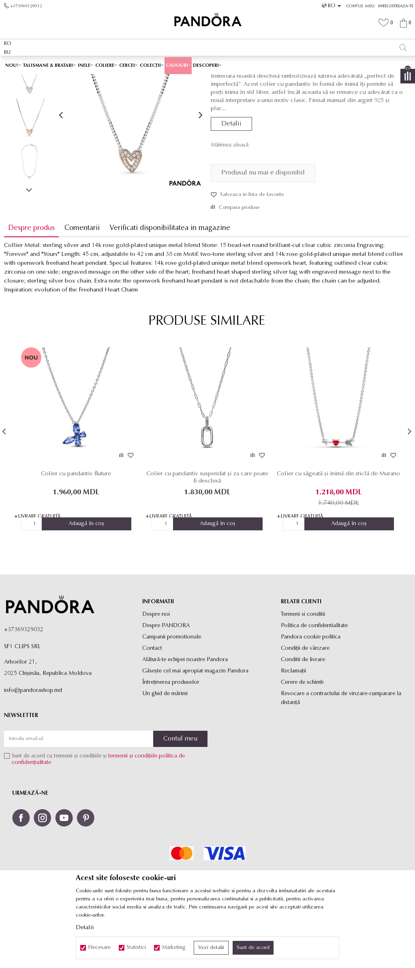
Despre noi (156, 671)
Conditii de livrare (303, 716)
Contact (152, 705)
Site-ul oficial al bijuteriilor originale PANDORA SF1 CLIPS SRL (68, 79)
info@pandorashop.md (33, 747)
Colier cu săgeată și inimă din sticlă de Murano (337, 534)
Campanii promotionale (171, 694)
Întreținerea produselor (170, 739)
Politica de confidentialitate (314, 682)
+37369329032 (23, 686)
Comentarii (82, 285)
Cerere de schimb (302, 739)
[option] (207, 64)
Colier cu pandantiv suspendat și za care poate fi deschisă (206, 534)
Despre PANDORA (166, 682)
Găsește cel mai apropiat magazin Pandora (195, 728)
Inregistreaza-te (395, 6)
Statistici (136, 948)
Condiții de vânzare (305, 705)
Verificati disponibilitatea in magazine (169, 285)
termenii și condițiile (132, 813)
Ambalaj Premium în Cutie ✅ (190, 64)
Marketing (174, 948)
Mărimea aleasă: (230, 202)
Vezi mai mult (252, 64)
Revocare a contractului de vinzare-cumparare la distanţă (341, 754)
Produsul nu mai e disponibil (263, 230)
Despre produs (31, 285)
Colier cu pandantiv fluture (76, 531)
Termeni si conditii (303, 671)
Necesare (99, 948)
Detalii (231, 181)
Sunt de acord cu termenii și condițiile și (98, 816)
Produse (145, 79)
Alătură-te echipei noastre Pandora (185, 716)
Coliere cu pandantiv (213, 79)
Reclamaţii (293, 728)
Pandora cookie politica (310, 694)
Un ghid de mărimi (165, 750)
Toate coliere (173, 79)
